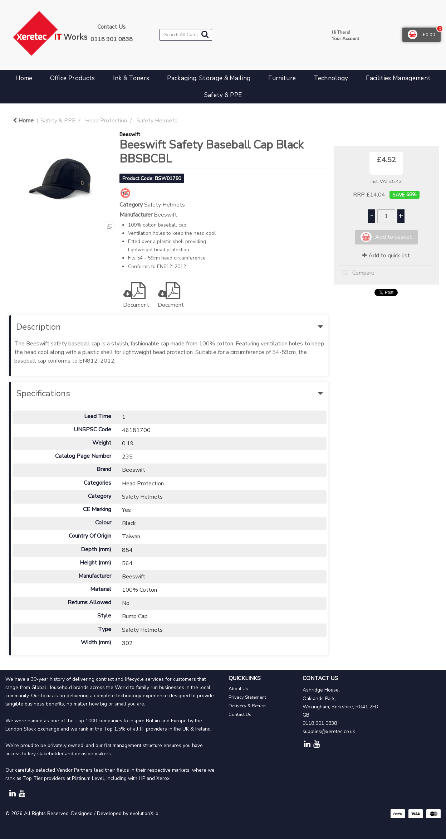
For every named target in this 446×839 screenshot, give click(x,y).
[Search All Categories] (186, 35)
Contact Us (240, 714)
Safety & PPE (223, 95)
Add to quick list (386, 256)
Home (23, 78)
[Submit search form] (205, 34)
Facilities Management (398, 78)
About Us (238, 688)
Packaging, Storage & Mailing (208, 78)
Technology (331, 78)
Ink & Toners (131, 78)
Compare (356, 273)
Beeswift (129, 134)
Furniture (282, 78)
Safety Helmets (157, 121)
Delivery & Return (247, 706)
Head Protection (106, 121)
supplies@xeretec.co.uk (329, 731)
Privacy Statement (247, 697)
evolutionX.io (144, 813)
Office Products (72, 78)
